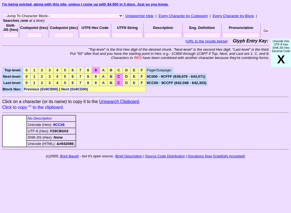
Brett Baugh (69, 156)
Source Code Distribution (165, 156)
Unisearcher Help (139, 16)
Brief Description (129, 156)
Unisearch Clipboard (119, 101)
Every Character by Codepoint (183, 16)
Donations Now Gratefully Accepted (216, 156)
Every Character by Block (233, 16)
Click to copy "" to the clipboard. (33, 107)
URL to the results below (206, 41)
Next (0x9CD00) (74, 89)
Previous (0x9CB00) (41, 89)
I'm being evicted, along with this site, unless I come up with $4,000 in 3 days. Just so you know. (85, 4)
